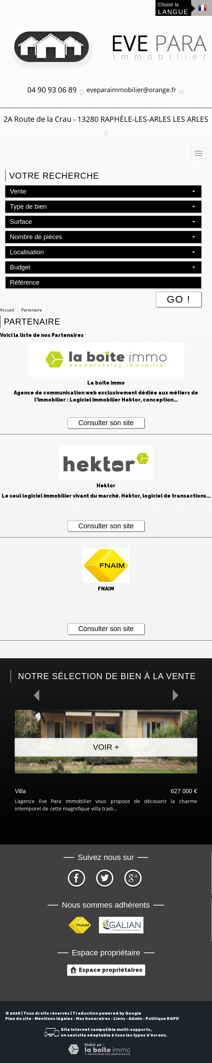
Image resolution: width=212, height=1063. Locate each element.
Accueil (7, 310)
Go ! (178, 299)
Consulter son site (106, 423)
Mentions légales (54, 1018)
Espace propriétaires (106, 969)
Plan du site (18, 1018)
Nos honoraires (93, 1018)
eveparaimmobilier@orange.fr (131, 89)
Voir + (106, 747)
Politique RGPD (162, 1018)
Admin (135, 1018)
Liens (119, 1018)
